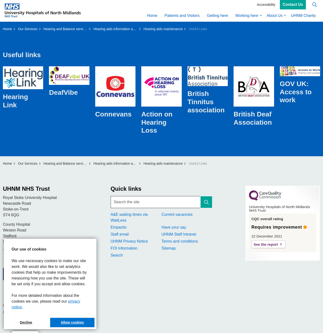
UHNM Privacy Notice (129, 241)
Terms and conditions (180, 241)
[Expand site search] (314, 5)
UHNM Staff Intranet (179, 234)
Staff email (120, 234)
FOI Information (124, 248)
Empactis (119, 227)
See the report (266, 244)
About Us (275, 16)
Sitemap (169, 248)
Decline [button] (26, 322)
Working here (246, 16)
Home (152, 16)
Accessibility (266, 5)
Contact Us (293, 5)
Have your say (174, 227)
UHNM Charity (303, 16)
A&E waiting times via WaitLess (129, 217)
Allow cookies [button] (72, 322)
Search (117, 255)
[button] (206, 202)
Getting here (217, 16)
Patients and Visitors (182, 16)
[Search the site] (162, 202)
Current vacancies (177, 214)
